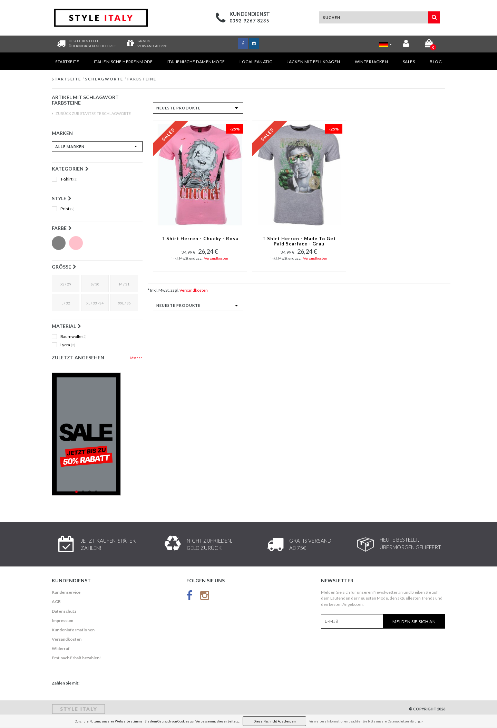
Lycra (67, 344)
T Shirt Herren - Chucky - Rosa (200, 238)
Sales (409, 61)
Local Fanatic (256, 61)
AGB (56, 601)
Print (67, 208)
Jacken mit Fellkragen (313, 61)
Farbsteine (141, 79)
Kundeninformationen (73, 629)
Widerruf (61, 648)
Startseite (67, 61)
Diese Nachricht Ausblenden (274, 721)
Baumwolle (73, 336)
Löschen (136, 358)
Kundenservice (66, 592)
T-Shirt (69, 179)
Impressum (62, 620)
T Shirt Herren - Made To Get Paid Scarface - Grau (299, 241)
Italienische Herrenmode (123, 61)
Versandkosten (216, 258)
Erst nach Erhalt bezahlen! (76, 657)
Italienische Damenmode (196, 61)
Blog (436, 61)
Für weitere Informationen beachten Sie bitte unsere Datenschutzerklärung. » (366, 721)
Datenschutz (64, 611)
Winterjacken (371, 61)
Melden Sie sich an (414, 621)
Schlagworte (104, 79)
